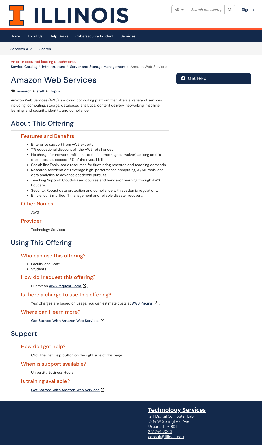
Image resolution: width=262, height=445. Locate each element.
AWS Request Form (68, 286)
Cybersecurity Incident (94, 36)
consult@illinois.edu (166, 437)
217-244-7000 (160, 431)
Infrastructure (53, 66)
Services (128, 36)
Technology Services (177, 410)
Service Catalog (24, 66)
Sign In (248, 9)
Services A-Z (21, 48)
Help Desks (59, 36)
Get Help (193, 78)
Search (46, 48)
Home (15, 36)
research (24, 91)
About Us (34, 36)
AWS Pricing (145, 303)
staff (41, 91)
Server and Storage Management (98, 66)
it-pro (55, 91)
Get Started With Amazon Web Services (68, 320)
